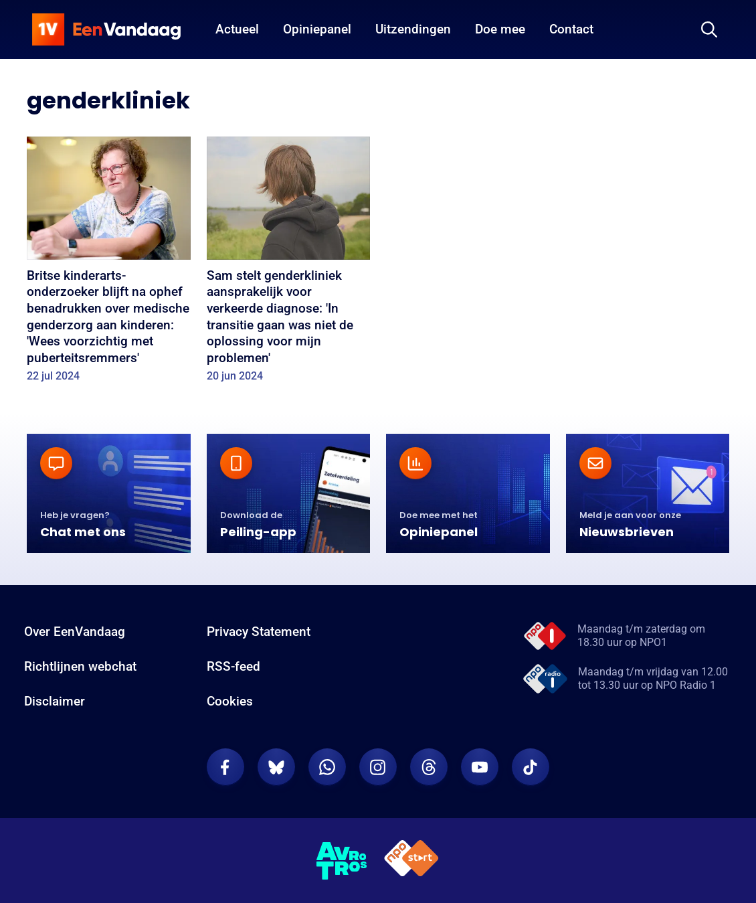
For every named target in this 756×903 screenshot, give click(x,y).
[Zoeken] (709, 29)
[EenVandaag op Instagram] (378, 767)
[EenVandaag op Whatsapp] (327, 767)
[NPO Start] (411, 860)
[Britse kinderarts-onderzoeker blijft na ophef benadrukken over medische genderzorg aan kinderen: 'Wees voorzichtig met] (109, 264)
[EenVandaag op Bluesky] (276, 767)
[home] (106, 29)
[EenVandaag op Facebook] (225, 767)
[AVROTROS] (341, 861)
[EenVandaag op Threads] (429, 767)
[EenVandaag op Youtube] (479, 767)
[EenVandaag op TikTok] (530, 767)
